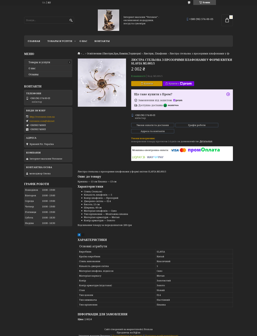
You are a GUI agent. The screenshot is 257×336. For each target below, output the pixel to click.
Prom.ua (148, 326)
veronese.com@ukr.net (41, 121)
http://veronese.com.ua (42, 116)
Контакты (102, 41)
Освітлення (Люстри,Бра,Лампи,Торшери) (114, 53)
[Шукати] (71, 20)
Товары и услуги (59, 41)
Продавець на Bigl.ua (128, 329)
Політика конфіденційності (161, 332)
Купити (148, 83)
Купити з (180, 83)
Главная (34, 41)
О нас (83, 41)
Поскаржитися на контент (127, 332)
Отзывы (34, 74)
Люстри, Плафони (155, 53)
